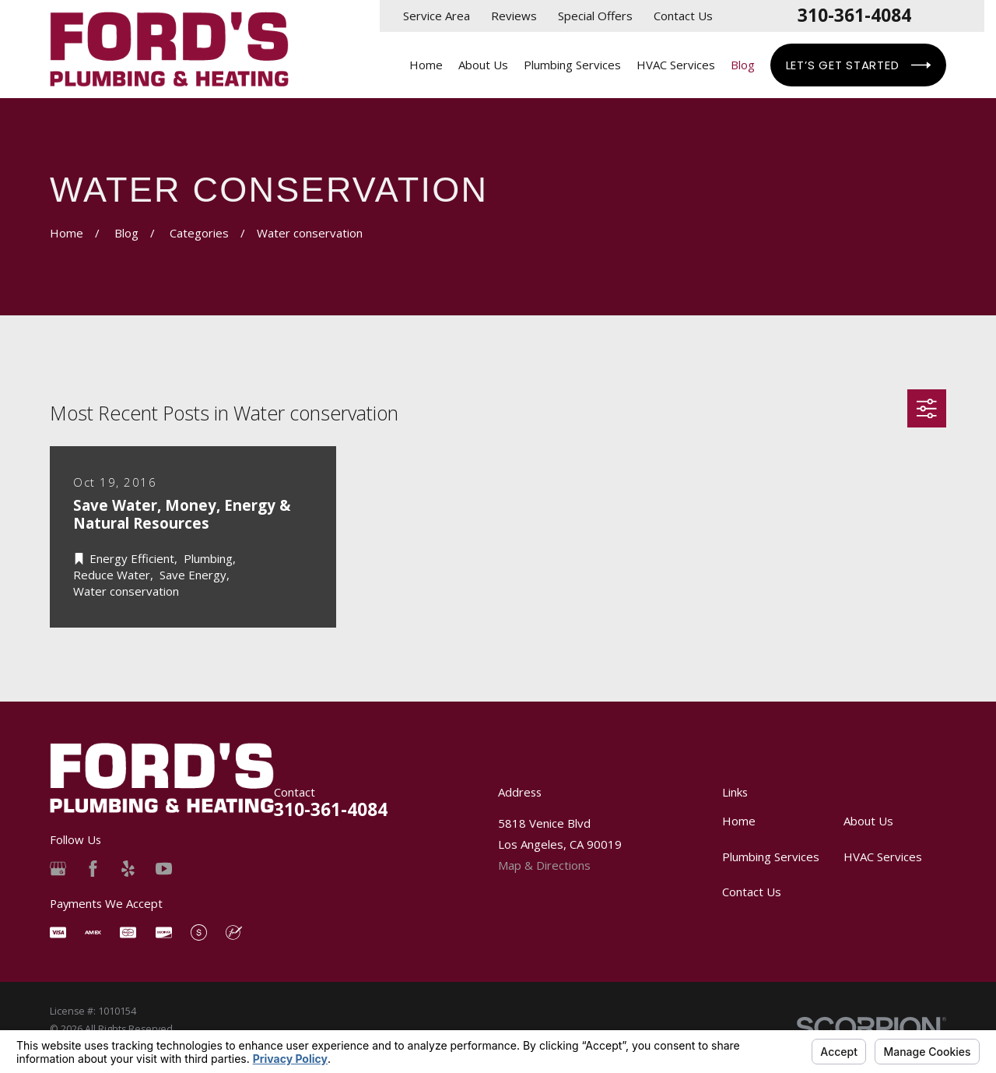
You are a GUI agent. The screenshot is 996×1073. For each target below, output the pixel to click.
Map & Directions (544, 865)
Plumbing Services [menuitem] (572, 64)
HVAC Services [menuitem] (676, 64)
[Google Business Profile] (58, 868)
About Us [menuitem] (483, 64)
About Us (868, 820)
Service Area (436, 15)
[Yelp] (128, 868)
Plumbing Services (770, 856)
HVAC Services (882, 856)
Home (739, 820)
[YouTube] (164, 868)
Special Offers (595, 15)
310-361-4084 (854, 16)
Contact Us (683, 15)
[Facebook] (93, 868)
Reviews (514, 15)
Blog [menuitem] (743, 64)
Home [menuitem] (426, 64)
